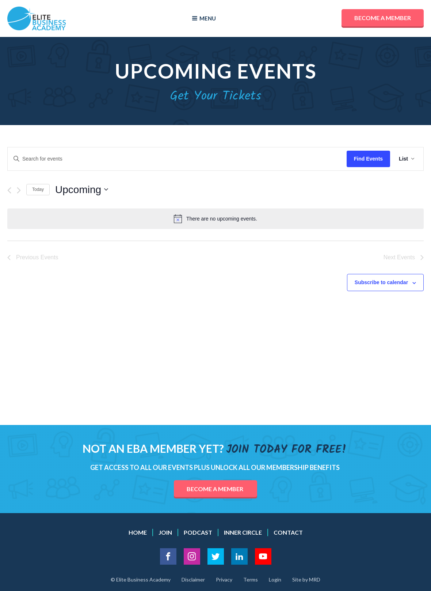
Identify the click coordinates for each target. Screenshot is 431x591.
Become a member (382, 17)
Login (275, 579)
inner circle (243, 532)
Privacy (224, 579)
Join (165, 532)
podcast (198, 532)
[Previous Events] (9, 190)
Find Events (368, 159)
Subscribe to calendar (381, 282)
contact (288, 532)
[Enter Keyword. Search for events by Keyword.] (177, 158)
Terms (250, 579)
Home (138, 532)
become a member (215, 488)
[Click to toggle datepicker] (81, 189)
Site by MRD (306, 579)
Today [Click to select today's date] (38, 189)
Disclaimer (193, 579)
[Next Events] (19, 190)
